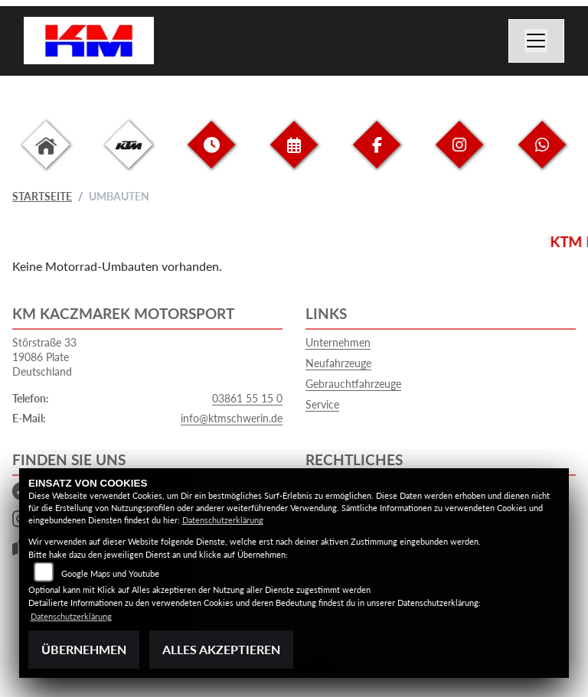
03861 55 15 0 (247, 398)
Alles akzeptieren (221, 649)
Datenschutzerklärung (222, 520)
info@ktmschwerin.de (232, 418)
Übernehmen (83, 649)
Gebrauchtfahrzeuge (353, 383)
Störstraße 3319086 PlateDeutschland (44, 356)
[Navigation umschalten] (536, 41)
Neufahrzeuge (338, 363)
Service (322, 404)
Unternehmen (338, 342)
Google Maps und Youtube (110, 573)
